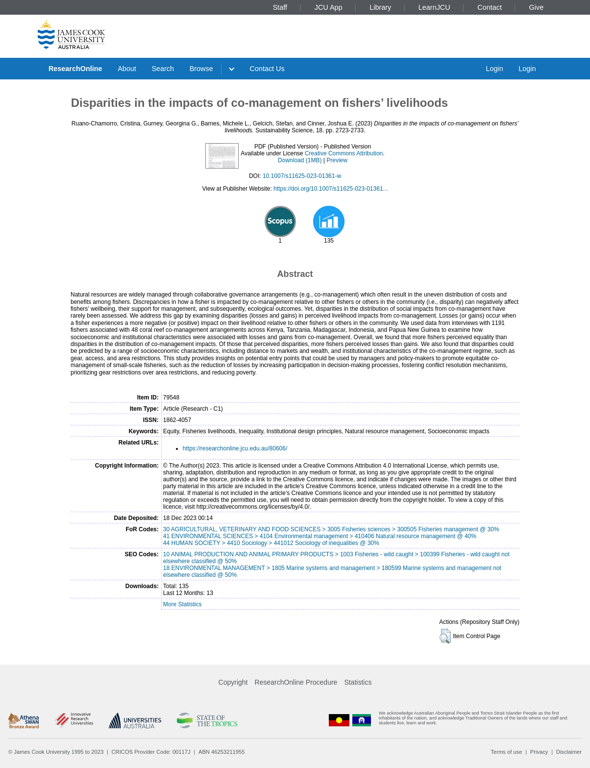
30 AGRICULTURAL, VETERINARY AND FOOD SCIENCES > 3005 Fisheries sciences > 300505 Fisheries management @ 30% (331, 529)
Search (162, 69)
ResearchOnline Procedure (296, 682)
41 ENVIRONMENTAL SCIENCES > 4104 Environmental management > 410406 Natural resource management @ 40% (319, 536)
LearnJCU (434, 7)
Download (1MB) (299, 160)
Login (494, 69)
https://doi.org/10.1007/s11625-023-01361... (330, 188)
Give (536, 7)
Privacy (539, 752)
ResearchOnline (75, 69)
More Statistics (182, 604)
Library (380, 7)
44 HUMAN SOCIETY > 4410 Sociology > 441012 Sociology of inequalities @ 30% (271, 543)
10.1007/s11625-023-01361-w (302, 176)
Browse (201, 69)
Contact (489, 7)
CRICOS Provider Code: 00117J (151, 752)
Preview (336, 160)
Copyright (233, 682)
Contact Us (267, 69)
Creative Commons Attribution (344, 153)
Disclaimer (569, 752)
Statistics (357, 682)
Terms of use (506, 752)
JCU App (329, 7)
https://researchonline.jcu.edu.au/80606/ (235, 448)
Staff (280, 7)
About (127, 69)
